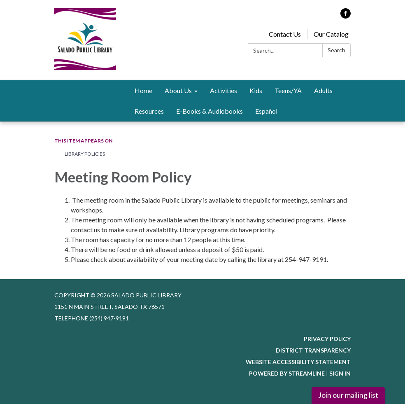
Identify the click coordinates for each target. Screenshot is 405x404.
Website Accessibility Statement (298, 361)
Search (336, 50)
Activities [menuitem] (223, 90)
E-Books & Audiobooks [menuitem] (209, 111)
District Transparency (313, 350)
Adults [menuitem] (323, 90)
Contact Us (285, 34)
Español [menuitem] (266, 111)
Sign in (340, 373)
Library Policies (85, 154)
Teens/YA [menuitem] (288, 90)
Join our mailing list (348, 395)
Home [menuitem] (143, 90)
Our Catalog (331, 34)
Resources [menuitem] (149, 111)
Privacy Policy (327, 338)
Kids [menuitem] (255, 90)
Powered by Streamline (287, 373)
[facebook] (345, 16)
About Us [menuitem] (178, 90)
